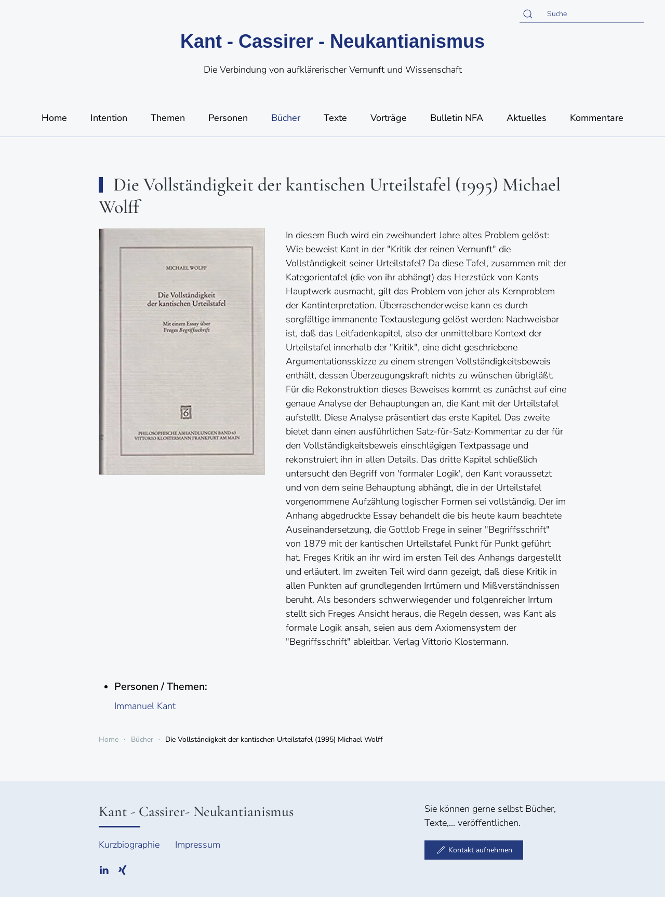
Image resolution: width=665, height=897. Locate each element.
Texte (335, 118)
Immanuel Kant (145, 706)
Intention (108, 118)
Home (54, 118)
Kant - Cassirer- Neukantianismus (196, 811)
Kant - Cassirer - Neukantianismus (332, 41)
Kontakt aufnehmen (473, 850)
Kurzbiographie (129, 844)
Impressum (197, 844)
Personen (228, 118)
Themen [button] (168, 118)
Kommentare (596, 118)
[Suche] (582, 14)
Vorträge (388, 118)
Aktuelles (527, 118)
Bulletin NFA (456, 118)
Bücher (285, 118)
